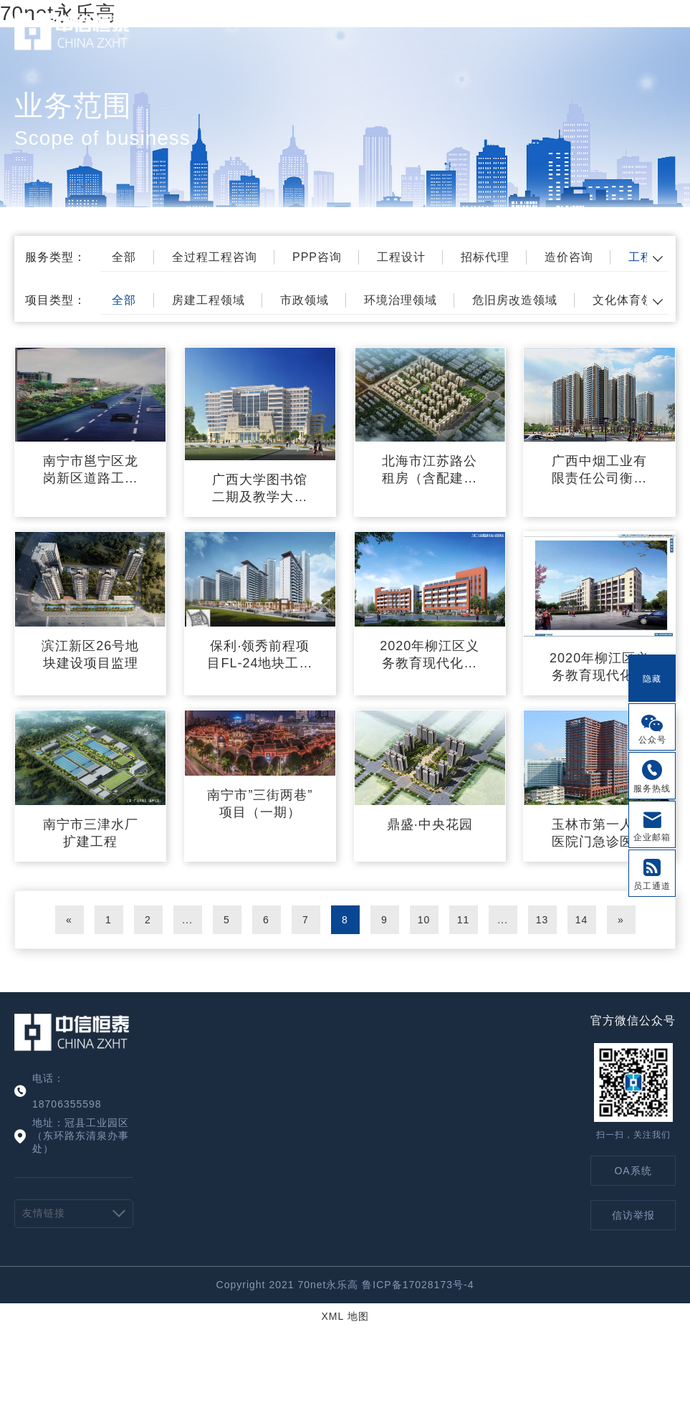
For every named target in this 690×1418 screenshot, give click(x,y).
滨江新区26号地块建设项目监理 (90, 654)
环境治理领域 (400, 300)
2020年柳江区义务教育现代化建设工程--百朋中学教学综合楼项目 (599, 667)
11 (463, 919)
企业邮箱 (652, 837)
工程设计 (401, 257)
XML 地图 (344, 1316)
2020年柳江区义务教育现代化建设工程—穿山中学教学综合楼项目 (429, 655)
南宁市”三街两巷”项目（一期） (259, 803)
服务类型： (55, 257)
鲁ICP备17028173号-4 (418, 1284)
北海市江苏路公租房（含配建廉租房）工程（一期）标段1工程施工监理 (429, 470)
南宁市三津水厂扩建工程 (90, 833)
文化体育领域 (629, 300)
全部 (124, 257)
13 (542, 919)
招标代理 (485, 257)
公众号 (652, 740)
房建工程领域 (208, 300)
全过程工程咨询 (214, 257)
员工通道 (652, 886)
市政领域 (304, 300)
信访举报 (633, 1215)
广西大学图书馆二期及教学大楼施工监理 (259, 488)
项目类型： (55, 300)
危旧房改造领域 (514, 300)
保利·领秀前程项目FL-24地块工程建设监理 (259, 655)
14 (581, 919)
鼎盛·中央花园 (430, 824)
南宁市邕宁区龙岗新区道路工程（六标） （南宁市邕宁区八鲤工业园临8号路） (90, 470)
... (187, 919)
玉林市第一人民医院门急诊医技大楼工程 (599, 833)
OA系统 (632, 1170)
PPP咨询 (317, 257)
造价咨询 (569, 257)
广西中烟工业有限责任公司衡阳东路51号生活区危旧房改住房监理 (599, 470)
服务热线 (652, 789)
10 (424, 919)
